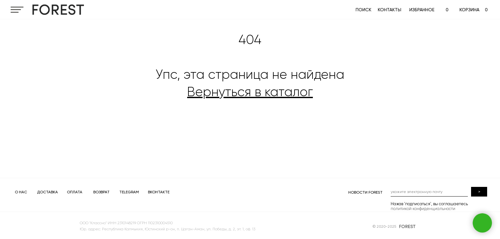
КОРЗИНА (469, 9)
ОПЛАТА (74, 192)
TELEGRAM (129, 192)
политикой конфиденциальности (423, 208)
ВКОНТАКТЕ (158, 192)
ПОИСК (363, 9)
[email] (429, 192)
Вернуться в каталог (250, 91)
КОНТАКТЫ (389, 9)
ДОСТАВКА (47, 192)
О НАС (21, 192)
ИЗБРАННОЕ (421, 9)
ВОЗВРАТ (101, 192)
